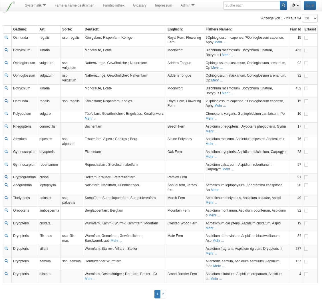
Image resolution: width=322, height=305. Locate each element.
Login (310, 5)
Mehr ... (220, 42)
